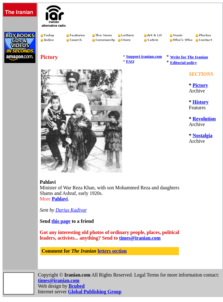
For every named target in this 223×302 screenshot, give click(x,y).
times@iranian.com (140, 238)
